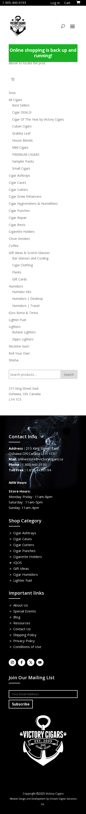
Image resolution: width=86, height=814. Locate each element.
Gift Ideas (21, 568)
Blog (16, 617)
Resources (21, 623)
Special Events (24, 611)
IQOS (17, 562)
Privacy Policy (24, 640)
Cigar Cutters (23, 544)
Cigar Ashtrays (24, 533)
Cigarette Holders (27, 556)
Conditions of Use (27, 646)
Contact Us (22, 629)
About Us (20, 605)
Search (69, 374)
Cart (67, 3)
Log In (55, 3)
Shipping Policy (24, 635)
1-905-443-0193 (14, 2)
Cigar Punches (24, 550)
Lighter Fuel (22, 580)
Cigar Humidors (25, 574)
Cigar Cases (22, 539)
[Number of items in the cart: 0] (13, 79)
